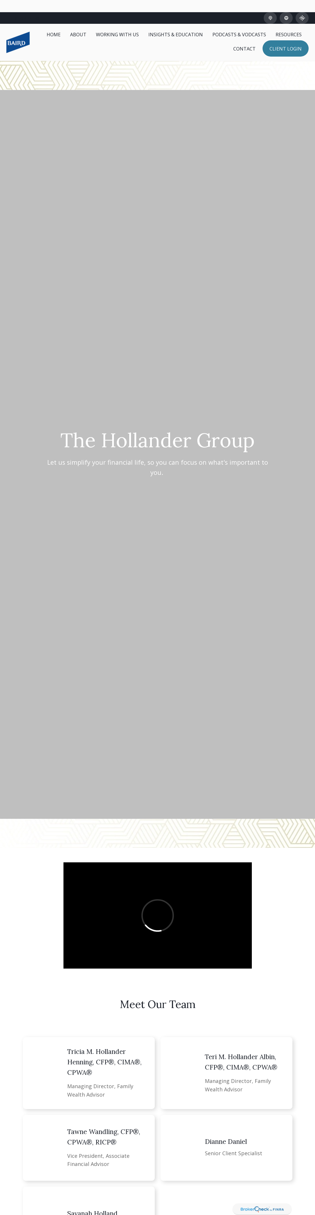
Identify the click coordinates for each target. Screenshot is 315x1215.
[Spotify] (286, 6)
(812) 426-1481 (24, 6)
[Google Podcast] (302, 6)
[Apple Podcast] (270, 6)
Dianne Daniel (226, 1129)
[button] (53, 22)
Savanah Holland (92, 1201)
